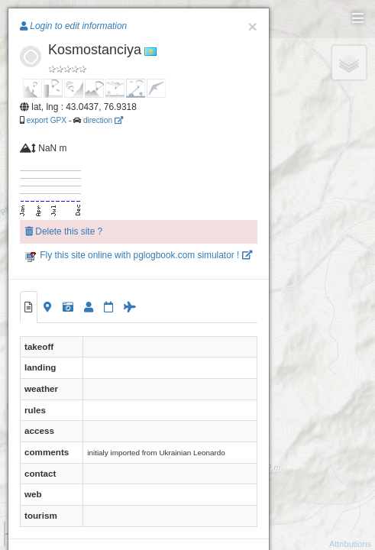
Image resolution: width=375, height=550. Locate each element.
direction (103, 120)
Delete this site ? (63, 231)
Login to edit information (73, 26)
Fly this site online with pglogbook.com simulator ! (138, 255)
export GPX (46, 120)
